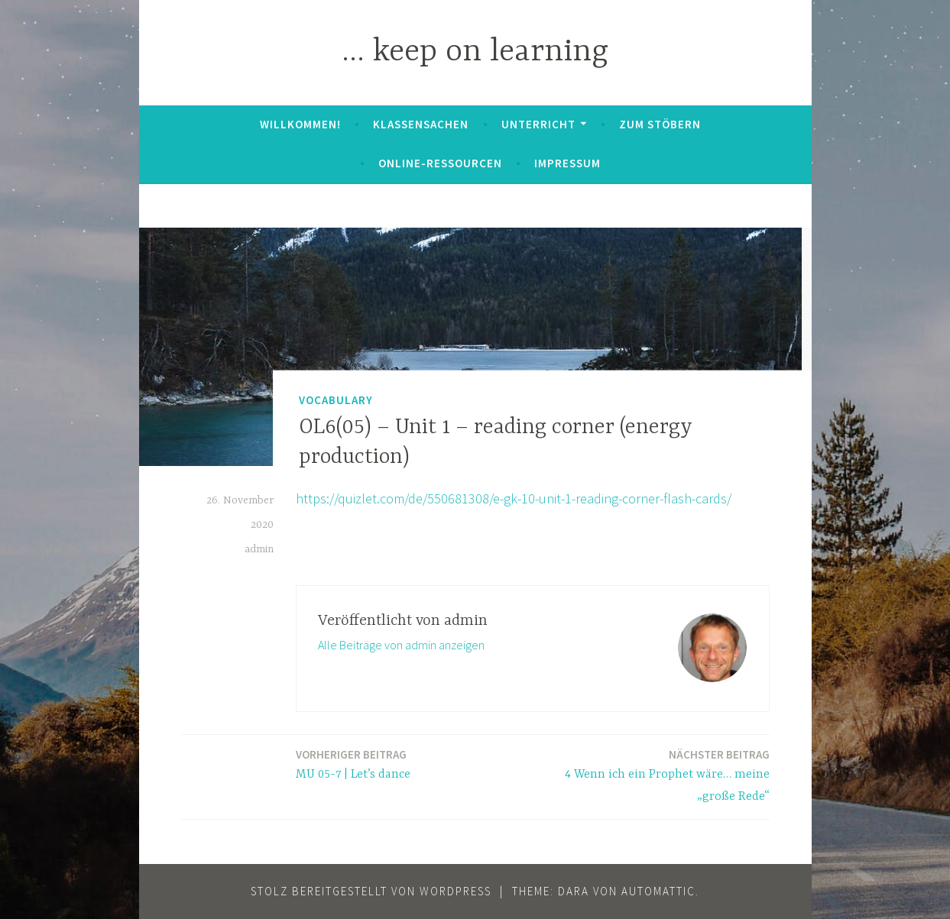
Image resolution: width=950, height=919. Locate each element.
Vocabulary (336, 399)
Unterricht (538, 124)
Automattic (658, 891)
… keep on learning (475, 52)
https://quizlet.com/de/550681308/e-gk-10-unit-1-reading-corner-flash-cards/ (513, 498)
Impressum (567, 163)
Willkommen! (300, 124)
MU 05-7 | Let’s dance (353, 763)
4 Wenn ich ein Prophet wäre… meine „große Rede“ (656, 775)
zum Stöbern (660, 124)
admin (259, 549)
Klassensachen (421, 124)
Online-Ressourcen (440, 163)
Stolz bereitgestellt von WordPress (371, 891)
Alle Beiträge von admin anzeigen (401, 644)
